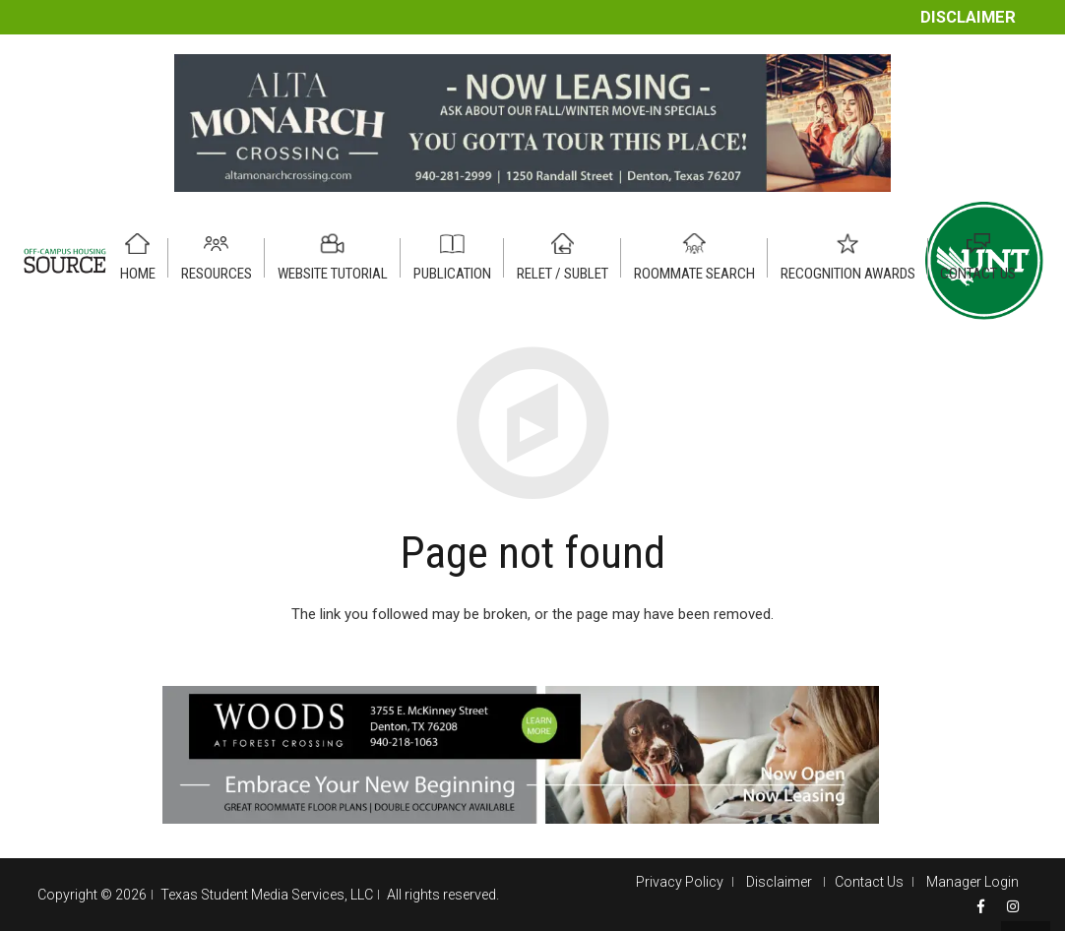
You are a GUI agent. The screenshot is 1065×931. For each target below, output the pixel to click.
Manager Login (972, 882)
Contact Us (869, 882)
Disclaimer (968, 17)
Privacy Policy (679, 882)
